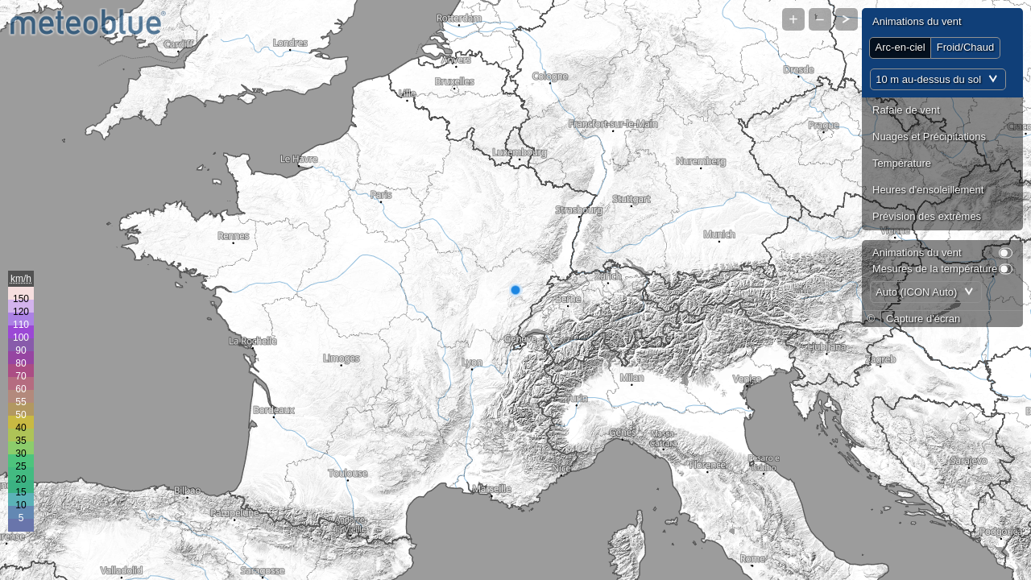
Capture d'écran (923, 319)
